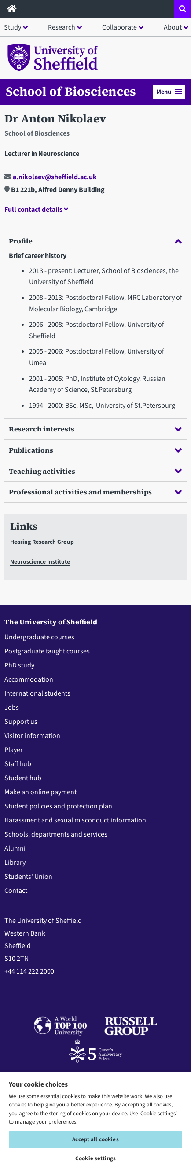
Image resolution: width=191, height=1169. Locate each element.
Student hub (22, 778)
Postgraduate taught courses (47, 651)
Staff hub (17, 764)
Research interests (95, 429)
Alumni (15, 848)
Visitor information (32, 736)
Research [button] (61, 27)
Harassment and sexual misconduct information (75, 820)
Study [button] (12, 27)
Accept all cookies (95, 1139)
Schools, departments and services (55, 834)
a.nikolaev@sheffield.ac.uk (50, 177)
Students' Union (28, 876)
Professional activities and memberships (95, 492)
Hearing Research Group (42, 542)
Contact (15, 891)
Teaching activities (95, 471)
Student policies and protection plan (58, 806)
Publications (95, 450)
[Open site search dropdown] (182, 9)
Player (13, 750)
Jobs (11, 707)
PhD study (19, 665)
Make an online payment (40, 792)
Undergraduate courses (39, 637)
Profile (95, 241)
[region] (95, 1120)
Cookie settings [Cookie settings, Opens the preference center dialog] (95, 1158)
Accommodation (28, 679)
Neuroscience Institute (40, 561)
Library (15, 862)
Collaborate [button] (119, 27)
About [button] (173, 27)
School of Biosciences (71, 91)
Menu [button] (169, 91)
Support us (20, 721)
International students (37, 693)
